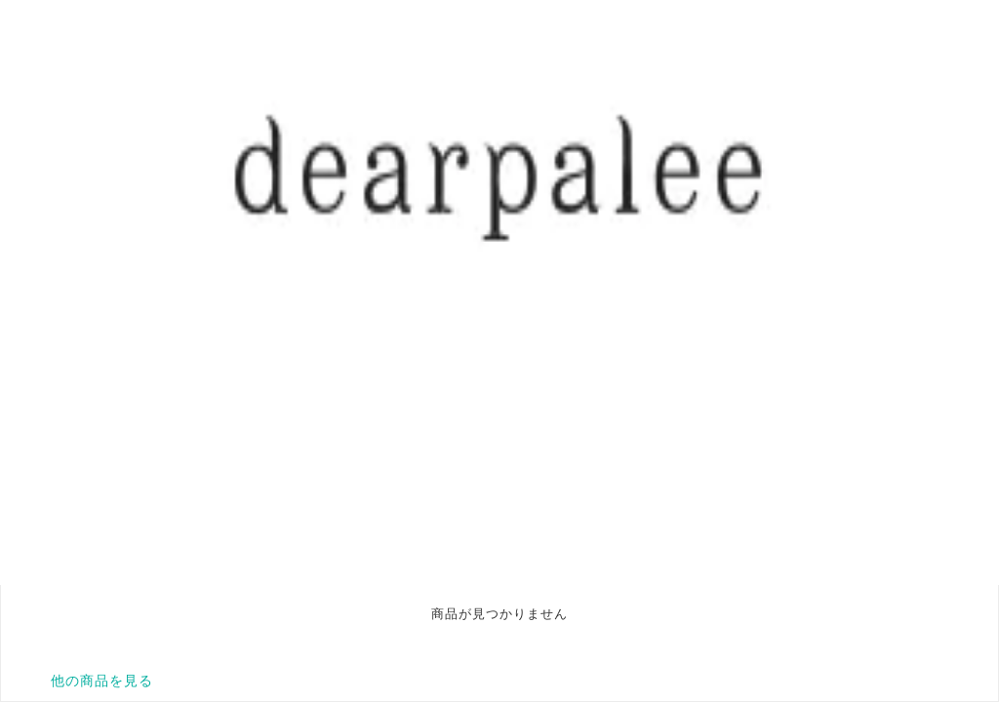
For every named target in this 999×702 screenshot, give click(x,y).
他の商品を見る (102, 680)
